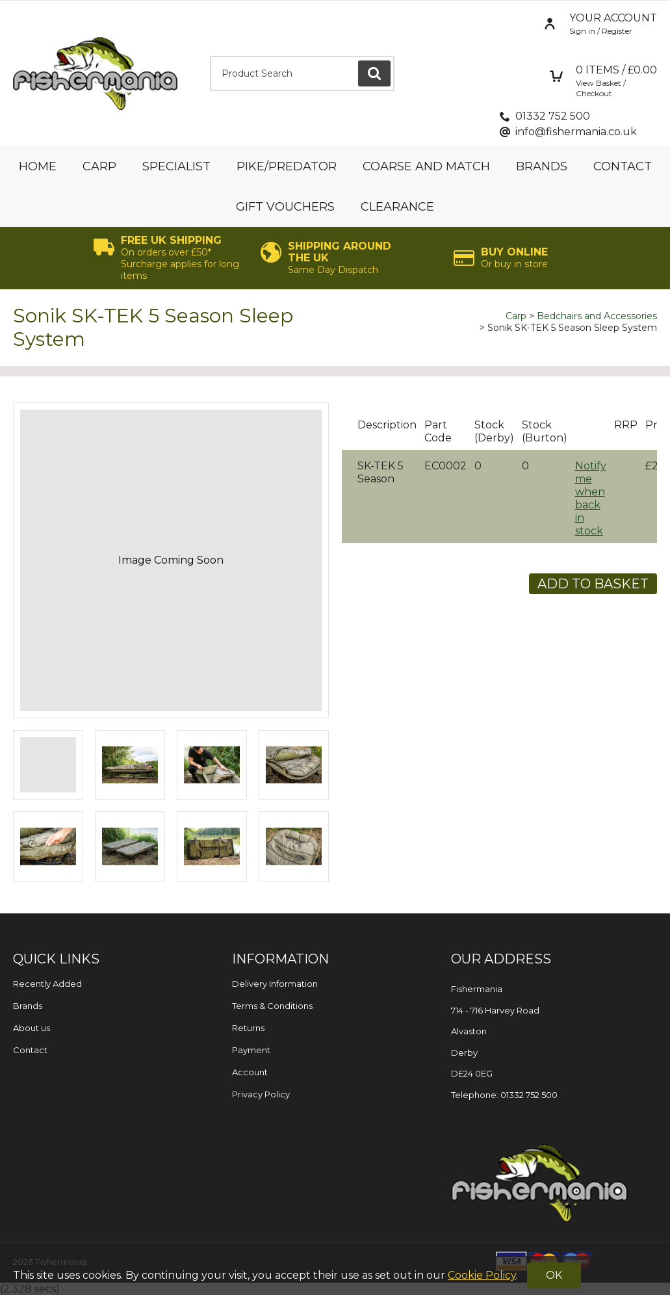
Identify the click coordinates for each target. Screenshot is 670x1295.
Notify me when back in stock (590, 498)
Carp (99, 166)
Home (38, 166)
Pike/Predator (287, 166)
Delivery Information (275, 983)
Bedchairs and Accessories (597, 316)
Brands (541, 166)
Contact (622, 166)
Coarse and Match (426, 166)
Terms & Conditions (272, 1006)
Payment (251, 1050)
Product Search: (210, 56)
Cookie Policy (482, 1275)
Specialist (176, 166)
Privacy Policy (261, 1094)
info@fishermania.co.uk (576, 131)
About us (31, 1028)
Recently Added (47, 983)
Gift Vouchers (285, 207)
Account (250, 1072)
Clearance (397, 207)
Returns (248, 1028)
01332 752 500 (552, 116)
